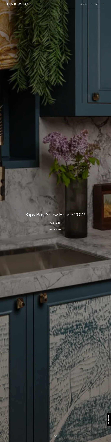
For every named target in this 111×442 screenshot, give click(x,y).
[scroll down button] (55, 436)
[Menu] (102, 4)
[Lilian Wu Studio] (55, 229)
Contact (84, 4)
